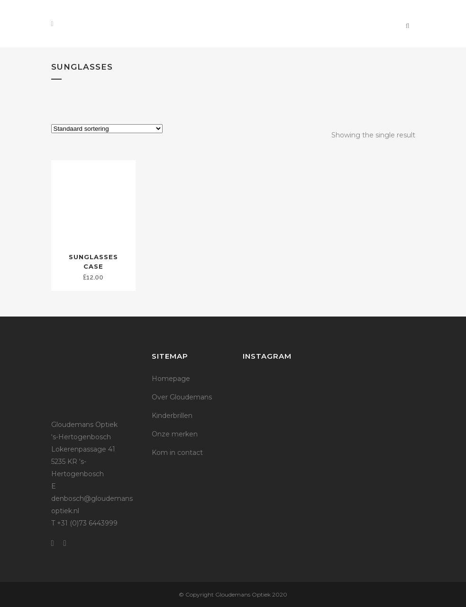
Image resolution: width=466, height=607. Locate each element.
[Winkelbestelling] (107, 128)
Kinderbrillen (172, 415)
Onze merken (175, 434)
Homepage (171, 378)
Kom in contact (177, 452)
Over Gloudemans (182, 397)
